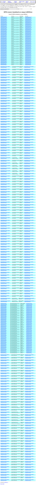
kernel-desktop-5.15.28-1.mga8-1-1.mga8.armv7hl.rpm (29, 189)
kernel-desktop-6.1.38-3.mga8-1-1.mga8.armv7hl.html (5, 288)
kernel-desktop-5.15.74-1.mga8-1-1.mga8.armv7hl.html (5, 223)
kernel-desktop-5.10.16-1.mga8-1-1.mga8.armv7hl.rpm (29, 67)
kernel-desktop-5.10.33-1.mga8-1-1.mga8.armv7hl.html (5, 82)
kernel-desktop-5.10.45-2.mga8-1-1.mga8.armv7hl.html (5, 93)
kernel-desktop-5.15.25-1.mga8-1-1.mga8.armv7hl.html (5, 186)
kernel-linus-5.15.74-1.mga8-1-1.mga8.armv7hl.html (4, 469)
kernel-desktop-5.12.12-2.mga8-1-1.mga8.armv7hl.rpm (29, 121)
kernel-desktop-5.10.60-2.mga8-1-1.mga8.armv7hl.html (5, 106)
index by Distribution (10, 2)
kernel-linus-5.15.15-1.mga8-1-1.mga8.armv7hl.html (4, 425)
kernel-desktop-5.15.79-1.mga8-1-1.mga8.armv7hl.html (5, 225)
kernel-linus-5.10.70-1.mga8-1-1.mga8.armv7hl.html (4, 396)
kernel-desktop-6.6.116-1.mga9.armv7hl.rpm (28, 26)
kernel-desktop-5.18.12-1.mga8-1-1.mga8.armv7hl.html (5, 254)
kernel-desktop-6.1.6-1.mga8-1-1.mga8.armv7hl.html (4, 296)
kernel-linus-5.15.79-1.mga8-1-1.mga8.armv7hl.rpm (29, 472)
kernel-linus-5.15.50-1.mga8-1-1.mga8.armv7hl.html (4, 456)
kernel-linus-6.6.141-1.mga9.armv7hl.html (3, 305)
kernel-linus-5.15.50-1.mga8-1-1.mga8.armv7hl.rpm (29, 456)
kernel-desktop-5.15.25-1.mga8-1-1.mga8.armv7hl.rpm (29, 186)
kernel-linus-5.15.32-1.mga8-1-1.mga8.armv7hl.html (4, 441)
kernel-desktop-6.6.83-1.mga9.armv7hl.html (3, 35)
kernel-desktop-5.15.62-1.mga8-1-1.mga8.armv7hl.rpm (29, 218)
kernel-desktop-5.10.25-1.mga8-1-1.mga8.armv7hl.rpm (29, 74)
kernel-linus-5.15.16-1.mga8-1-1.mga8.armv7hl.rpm (29, 428)
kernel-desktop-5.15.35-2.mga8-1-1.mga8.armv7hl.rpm (29, 194)
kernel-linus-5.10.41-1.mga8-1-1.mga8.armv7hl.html (4, 373)
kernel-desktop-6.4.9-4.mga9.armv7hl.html (3, 64)
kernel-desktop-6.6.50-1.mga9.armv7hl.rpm (28, 47)
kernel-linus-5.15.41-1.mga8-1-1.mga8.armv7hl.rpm (29, 449)
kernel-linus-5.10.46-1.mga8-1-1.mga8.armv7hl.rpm (29, 381)
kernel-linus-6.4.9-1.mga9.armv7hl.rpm (29, 352)
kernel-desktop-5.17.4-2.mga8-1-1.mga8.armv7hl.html (5, 249)
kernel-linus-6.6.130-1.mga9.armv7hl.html (3, 311)
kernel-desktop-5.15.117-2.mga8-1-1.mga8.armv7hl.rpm (29, 166)
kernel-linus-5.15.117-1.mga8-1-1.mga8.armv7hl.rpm (29, 415)
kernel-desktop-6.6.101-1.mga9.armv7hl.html (3, 29)
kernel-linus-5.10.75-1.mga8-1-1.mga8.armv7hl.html (4, 399)
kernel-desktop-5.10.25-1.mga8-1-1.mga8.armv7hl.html (5, 74)
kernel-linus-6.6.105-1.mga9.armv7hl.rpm (29, 316)
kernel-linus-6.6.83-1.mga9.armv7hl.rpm (29, 323)
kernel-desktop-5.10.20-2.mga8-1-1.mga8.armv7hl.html (5, 72)
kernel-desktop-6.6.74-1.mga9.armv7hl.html (3, 38)
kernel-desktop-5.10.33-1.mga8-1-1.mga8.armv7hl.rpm (29, 82)
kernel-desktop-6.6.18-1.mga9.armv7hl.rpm (28, 55)
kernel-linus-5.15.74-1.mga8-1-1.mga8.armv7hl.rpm (29, 469)
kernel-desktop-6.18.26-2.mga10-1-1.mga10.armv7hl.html (5, 298)
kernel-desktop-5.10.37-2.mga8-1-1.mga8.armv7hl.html (5, 85)
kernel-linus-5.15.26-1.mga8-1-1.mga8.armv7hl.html (4, 435)
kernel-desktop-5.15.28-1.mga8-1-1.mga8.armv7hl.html (5, 189)
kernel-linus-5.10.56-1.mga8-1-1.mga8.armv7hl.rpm (29, 389)
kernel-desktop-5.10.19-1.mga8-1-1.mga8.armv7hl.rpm (29, 69)
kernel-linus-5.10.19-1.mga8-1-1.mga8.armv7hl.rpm (29, 357)
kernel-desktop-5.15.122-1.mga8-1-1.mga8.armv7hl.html (5, 171)
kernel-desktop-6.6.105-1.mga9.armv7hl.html (3, 28)
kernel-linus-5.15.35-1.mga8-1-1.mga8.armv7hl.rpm (29, 443)
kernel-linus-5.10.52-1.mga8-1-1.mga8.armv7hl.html (4, 386)
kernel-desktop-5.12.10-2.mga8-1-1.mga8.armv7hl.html (5, 119)
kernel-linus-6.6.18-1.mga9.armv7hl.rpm (29, 343)
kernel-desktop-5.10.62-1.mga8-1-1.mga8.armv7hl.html (5, 108)
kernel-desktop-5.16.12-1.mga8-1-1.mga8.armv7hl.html (5, 238)
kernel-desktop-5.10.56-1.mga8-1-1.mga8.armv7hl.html (5, 103)
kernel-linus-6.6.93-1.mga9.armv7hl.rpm (29, 319)
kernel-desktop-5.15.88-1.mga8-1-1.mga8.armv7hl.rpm (29, 231)
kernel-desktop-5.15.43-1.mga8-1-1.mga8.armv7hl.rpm (29, 202)
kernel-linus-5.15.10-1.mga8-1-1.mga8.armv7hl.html (4, 404)
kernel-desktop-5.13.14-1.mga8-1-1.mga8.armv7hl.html (5, 140)
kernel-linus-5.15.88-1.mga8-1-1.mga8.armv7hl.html (4, 477)
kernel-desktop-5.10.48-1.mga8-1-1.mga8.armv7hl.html (5, 98)
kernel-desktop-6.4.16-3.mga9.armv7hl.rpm (28, 62)
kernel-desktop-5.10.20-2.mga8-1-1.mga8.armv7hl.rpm (29, 72)
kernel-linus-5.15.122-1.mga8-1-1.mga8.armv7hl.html (5, 420)
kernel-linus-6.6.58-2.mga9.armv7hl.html (3, 331)
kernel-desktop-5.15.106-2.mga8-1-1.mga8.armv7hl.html (5, 158)
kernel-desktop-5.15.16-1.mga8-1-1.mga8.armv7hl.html (5, 179)
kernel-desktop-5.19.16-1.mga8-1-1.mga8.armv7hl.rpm (29, 265)
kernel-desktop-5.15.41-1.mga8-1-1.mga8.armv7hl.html (5, 199)
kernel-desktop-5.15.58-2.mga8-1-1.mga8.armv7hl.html (5, 212)
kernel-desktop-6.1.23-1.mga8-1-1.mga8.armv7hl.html (5, 280)
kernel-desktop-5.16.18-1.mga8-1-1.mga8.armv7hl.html (5, 244)
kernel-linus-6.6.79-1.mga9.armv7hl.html (3, 324)
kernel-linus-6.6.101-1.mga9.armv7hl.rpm (29, 317)
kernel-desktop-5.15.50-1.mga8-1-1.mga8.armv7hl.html (5, 207)
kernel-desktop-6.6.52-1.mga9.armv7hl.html (3, 45)
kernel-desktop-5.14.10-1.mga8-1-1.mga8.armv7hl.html (5, 147)
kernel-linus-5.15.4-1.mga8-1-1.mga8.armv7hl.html (4, 446)
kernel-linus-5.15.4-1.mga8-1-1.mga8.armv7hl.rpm (29, 446)
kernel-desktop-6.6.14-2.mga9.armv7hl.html (3, 57)
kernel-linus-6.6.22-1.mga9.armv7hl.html (3, 342)
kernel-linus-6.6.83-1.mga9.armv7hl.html (3, 323)
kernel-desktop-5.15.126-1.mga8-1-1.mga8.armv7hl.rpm (29, 173)
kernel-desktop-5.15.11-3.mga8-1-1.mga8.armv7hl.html (5, 160)
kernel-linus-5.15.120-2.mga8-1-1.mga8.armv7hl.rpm (29, 417)
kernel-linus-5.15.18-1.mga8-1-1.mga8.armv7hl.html (4, 430)
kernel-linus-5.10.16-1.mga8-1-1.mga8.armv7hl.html (4, 355)
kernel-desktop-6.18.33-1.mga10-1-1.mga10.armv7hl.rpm (29, 301)
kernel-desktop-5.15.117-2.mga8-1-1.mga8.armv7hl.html (5, 166)
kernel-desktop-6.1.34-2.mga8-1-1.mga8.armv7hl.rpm (28, 285)
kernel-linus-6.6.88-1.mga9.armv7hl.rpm (29, 321)
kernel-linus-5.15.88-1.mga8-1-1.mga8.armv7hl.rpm (29, 477)
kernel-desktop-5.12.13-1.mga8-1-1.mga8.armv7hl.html (5, 124)
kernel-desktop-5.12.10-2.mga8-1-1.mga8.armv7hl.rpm (29, 119)
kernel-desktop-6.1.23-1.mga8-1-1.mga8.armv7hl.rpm (28, 280)
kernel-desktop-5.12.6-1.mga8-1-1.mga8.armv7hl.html (5, 132)
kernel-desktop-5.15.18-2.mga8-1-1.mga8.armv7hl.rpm (29, 181)
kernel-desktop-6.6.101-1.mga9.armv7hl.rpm (28, 29)
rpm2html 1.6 (6, 482)
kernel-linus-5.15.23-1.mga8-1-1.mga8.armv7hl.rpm (29, 433)
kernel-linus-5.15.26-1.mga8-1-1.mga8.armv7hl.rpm (29, 435)
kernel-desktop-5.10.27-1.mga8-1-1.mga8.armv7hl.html (5, 77)
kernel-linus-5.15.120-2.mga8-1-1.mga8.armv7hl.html (5, 417)
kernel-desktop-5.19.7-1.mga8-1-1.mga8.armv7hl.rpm (28, 270)
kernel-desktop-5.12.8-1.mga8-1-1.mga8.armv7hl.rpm (28, 134)
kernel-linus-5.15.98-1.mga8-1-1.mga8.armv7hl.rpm (29, 480)
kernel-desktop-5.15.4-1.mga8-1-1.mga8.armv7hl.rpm (28, 197)
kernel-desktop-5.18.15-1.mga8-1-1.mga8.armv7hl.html (5, 257)
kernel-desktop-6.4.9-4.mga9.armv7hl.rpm (28, 64)
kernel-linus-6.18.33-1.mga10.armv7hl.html (3, 304)
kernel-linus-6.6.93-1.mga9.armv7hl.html (3, 319)
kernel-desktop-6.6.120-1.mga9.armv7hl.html (3, 24)
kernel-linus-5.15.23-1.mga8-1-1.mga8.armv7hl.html (4, 433)
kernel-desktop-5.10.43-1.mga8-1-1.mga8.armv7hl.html (5, 90)
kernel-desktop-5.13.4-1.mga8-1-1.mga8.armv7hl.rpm (28, 142)
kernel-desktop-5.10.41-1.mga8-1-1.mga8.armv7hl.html (5, 87)
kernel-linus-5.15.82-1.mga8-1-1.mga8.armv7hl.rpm (29, 475)
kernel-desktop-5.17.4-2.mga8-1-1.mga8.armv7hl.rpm (28, 249)
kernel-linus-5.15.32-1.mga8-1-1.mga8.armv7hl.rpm (29, 441)
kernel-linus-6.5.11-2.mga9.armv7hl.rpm (29, 349)
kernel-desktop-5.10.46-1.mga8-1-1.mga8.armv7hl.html (5, 95)
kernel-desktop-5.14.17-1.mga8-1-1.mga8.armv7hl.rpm (29, 153)
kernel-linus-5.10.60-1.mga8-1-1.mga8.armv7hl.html (4, 391)
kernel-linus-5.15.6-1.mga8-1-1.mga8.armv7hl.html (4, 464)
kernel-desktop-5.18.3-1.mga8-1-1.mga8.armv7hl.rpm (28, 259)
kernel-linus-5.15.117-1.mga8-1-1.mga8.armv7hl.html (5, 415)
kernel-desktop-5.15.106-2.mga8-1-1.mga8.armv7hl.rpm (29, 158)
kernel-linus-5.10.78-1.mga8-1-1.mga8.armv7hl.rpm (29, 402)
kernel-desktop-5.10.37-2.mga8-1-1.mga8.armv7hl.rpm (29, 85)
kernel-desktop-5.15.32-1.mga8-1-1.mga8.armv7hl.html (5, 192)
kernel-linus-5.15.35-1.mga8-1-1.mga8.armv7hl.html (4, 443)
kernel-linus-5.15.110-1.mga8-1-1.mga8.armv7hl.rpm (29, 412)
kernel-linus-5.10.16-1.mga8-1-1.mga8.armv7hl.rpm (29, 355)
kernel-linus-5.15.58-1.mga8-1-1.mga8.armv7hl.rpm (29, 462)
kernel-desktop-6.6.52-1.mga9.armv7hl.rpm (28, 45)
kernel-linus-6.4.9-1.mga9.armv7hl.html (3, 352)
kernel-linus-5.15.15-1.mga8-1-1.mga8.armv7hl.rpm (29, 425)
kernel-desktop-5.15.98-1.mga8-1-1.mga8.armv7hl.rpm (29, 233)
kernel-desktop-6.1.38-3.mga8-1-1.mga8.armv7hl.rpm (28, 288)
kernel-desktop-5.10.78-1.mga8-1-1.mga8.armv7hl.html (5, 116)
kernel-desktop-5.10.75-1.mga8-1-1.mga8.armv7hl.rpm (29, 114)
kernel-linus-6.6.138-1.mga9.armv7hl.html (3, 307)
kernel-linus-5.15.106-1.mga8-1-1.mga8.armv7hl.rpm (29, 407)
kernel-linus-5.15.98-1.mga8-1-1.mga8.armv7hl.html (4, 480)
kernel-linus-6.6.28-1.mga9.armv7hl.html (3, 340)
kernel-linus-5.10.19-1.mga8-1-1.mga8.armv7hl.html (4, 357)
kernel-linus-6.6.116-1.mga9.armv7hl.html (3, 314)
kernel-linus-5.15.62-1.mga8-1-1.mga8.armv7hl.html (4, 467)
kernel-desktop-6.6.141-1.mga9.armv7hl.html (3, 17)
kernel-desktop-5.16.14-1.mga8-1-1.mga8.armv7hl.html (5, 241)
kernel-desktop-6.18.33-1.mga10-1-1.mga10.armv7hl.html (5, 301)
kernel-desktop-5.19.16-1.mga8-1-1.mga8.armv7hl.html (5, 265)
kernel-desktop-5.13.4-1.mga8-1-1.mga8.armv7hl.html (5, 142)
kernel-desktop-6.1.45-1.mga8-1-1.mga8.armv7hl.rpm (28, 293)
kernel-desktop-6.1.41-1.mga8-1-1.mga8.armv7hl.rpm (28, 291)
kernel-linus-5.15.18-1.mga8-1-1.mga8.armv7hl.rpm (29, 430)
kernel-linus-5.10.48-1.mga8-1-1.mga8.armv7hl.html (4, 383)
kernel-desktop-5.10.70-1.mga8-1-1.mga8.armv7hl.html (5, 111)
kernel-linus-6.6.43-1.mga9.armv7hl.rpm (29, 337)
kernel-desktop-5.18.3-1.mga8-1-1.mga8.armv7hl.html (5, 259)
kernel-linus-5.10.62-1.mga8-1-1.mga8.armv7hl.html (4, 394)
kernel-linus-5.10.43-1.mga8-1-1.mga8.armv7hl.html (4, 376)
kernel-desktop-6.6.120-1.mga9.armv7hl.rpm (28, 24)
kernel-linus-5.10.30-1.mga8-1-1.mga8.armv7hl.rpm (29, 365)
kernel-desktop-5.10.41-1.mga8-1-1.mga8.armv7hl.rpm (29, 87)
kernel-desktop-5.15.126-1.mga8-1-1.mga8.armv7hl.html (5, 173)
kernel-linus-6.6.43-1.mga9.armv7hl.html (3, 337)
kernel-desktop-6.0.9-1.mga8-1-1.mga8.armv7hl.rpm (28, 275)
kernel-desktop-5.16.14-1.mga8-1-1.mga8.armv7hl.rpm (29, 241)
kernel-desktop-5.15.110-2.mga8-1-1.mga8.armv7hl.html (5, 163)
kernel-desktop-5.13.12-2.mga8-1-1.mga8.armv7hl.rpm (29, 137)
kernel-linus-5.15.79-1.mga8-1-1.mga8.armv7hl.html (4, 472)
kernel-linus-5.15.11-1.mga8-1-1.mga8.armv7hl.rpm (29, 409)
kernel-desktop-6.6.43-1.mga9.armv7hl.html (3, 48)
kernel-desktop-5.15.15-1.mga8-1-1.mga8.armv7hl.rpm (29, 176)
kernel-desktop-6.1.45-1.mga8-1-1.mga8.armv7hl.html (5, 293)
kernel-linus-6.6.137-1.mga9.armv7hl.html (3, 309)
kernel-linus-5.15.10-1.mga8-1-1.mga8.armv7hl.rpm (29, 404)
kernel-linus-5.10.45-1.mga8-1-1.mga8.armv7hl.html (4, 378)
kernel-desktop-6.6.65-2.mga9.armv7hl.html (3, 40)
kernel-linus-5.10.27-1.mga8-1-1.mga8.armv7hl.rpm (29, 363)
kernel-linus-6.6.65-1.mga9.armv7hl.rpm (29, 328)
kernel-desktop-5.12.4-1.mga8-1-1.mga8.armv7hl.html (5, 129)
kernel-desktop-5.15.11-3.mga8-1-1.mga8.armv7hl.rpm (29, 160)
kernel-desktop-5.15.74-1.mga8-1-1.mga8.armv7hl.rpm (29, 223)
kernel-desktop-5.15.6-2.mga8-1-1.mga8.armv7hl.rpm (28, 215)
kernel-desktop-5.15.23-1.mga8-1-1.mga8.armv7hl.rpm (29, 184)
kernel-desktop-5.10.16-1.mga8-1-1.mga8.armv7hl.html (5, 67)
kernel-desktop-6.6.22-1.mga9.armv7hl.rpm (28, 54)
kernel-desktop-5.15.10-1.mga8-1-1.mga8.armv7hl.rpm (29, 155)
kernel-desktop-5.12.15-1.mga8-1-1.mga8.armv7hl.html (5, 127)
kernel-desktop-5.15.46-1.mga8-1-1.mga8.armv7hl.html (5, 205)
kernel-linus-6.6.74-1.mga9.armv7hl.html (3, 326)
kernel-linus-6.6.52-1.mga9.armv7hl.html (3, 333)
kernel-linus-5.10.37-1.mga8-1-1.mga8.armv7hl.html (4, 370)
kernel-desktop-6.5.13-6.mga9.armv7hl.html (3, 59)
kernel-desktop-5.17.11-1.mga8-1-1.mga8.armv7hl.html (5, 246)
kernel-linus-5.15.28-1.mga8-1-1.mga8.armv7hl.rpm (29, 438)
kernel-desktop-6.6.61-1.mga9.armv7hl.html (3, 41)
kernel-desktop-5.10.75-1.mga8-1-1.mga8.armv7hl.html (5, 114)
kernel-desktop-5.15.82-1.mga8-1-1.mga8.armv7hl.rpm (29, 228)
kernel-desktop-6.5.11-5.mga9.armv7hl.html (3, 61)
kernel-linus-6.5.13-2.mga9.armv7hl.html (3, 347)
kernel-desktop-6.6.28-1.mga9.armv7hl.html (3, 52)
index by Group (4, 2)
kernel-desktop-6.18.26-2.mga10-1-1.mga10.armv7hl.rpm (29, 298)
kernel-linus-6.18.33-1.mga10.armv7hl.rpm (29, 304)
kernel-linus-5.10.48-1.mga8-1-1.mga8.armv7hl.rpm (29, 383)
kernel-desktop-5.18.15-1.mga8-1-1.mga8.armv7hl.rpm (29, 257)
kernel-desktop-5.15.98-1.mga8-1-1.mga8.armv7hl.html (5, 233)
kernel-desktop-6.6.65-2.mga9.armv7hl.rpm (28, 40)
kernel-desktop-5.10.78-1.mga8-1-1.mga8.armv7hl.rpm (29, 116)
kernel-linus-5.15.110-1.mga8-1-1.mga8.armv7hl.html (5, 412)
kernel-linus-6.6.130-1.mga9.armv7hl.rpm (29, 311)
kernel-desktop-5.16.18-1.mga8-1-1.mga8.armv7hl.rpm (29, 244)
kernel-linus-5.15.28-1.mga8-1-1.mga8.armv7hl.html (4, 438)
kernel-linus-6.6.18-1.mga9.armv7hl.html (3, 343)
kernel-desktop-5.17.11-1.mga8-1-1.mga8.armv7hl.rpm (29, 246)
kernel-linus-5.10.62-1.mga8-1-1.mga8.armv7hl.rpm (29, 394)
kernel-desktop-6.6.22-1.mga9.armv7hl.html (3, 54)
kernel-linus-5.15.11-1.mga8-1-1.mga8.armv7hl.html (4, 409)
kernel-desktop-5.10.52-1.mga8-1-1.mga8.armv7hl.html (5, 100)
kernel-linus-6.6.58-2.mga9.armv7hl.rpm (29, 331)
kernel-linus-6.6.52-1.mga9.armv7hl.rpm (29, 333)
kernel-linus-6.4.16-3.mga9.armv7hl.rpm (29, 350)
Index (2, 1)
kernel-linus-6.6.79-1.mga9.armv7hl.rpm (29, 324)
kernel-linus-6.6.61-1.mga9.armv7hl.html (3, 330)
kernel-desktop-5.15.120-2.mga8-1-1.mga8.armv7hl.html (5, 168)
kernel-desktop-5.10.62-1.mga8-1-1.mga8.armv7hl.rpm (29, 108)
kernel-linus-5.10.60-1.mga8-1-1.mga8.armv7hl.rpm (29, 391)
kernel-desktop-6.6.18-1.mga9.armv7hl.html (3, 55)
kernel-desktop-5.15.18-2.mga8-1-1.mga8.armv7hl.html (5, 181)
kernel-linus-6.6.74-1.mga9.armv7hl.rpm (29, 326)
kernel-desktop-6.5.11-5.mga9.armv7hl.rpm (28, 61)
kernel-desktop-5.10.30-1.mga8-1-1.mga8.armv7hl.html (5, 80)
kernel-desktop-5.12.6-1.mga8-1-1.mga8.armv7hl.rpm (28, 132)
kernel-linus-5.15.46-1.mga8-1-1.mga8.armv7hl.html (4, 454)
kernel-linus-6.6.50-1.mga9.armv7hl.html (3, 335)
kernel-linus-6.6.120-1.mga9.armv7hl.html (3, 312)
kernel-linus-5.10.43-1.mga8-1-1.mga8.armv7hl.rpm (29, 376)
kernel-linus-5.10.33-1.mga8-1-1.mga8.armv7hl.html (4, 368)
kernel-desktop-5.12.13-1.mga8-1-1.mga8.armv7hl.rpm (29, 124)
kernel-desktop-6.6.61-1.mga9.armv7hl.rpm (28, 41)
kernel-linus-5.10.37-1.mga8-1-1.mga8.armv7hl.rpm (29, 370)
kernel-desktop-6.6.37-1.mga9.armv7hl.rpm (28, 50)
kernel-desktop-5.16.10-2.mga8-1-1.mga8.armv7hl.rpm (29, 236)
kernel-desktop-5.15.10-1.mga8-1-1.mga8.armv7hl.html (5, 155)
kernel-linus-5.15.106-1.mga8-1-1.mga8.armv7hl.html (5, 407)
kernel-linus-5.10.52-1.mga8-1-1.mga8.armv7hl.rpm (29, 386)
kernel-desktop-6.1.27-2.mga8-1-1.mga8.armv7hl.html (5, 283)
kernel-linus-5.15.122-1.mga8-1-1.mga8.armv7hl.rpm (29, 420)
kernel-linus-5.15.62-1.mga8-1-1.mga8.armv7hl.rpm (29, 467)
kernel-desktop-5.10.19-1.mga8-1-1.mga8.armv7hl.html (5, 69)
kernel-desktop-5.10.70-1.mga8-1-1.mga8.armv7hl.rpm (29, 111)
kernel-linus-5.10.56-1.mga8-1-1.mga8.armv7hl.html (4, 389)
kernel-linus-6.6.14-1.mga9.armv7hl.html (3, 345)
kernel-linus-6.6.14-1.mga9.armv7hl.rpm (29, 345)
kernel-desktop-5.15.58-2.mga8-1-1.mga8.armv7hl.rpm (29, 212)
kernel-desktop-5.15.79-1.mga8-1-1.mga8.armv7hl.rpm (29, 225)
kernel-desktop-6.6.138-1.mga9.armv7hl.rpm (28, 19)
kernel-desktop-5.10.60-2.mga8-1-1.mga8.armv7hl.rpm (29, 106)
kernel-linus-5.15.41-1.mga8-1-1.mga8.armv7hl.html (4, 449)
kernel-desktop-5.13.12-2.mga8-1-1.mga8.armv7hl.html (5, 137)
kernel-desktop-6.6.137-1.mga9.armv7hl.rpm (28, 21)
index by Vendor (16, 2)
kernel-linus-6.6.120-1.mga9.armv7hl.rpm (29, 312)
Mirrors (32, 1)
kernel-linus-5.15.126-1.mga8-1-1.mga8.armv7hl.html (5, 422)
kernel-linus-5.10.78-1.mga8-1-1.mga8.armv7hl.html (4, 402)
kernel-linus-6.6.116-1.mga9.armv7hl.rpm (29, 314)
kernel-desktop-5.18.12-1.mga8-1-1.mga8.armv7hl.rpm (29, 254)
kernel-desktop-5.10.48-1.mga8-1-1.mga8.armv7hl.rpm (29, 98)
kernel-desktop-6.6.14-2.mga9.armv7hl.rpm (28, 57)
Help (34, 1)
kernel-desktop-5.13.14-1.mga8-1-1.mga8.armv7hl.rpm (29, 140)
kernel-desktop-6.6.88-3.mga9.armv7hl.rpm (28, 33)
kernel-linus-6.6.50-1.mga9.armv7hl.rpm (29, 335)
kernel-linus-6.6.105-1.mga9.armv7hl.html (3, 316)
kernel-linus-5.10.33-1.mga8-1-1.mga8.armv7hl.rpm (29, 368)
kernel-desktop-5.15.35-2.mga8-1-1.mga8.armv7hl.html (5, 194)
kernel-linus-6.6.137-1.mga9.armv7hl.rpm (29, 309)
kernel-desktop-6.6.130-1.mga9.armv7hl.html (3, 22)
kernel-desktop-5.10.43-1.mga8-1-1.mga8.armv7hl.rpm (29, 90)
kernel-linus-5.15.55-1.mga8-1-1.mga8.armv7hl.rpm (29, 459)
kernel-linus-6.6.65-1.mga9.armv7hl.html (3, 328)
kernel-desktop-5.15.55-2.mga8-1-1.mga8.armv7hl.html (5, 210)
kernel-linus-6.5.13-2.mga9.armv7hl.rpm (29, 347)
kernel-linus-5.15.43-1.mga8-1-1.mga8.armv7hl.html (4, 451)
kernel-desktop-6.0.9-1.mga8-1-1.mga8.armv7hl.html (4, 275)
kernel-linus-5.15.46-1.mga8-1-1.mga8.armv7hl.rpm (29, 454)
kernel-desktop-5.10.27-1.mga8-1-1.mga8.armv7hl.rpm (29, 77)
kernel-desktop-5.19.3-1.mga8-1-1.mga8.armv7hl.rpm (28, 267)
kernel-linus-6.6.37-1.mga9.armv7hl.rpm (29, 338)
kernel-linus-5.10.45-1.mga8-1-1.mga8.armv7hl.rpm (29, 378)
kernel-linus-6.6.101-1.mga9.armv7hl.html (3, 317)
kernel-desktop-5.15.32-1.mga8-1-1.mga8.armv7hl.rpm (29, 192)
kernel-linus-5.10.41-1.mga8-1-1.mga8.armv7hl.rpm (29, 373)
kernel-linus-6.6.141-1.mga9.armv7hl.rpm (29, 305)
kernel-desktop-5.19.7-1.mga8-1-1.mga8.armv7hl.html (5, 270)
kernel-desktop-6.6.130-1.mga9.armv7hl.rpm (28, 22)
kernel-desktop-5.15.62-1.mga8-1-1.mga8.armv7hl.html (5, 218)
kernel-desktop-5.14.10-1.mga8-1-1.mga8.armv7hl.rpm (29, 147)
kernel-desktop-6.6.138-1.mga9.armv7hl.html (3, 19)
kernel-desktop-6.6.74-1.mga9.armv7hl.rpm (28, 38)
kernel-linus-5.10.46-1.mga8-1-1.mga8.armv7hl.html (4, 381)
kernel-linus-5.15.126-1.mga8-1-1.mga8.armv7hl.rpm (29, 422)
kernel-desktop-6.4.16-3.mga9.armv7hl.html (3, 62)
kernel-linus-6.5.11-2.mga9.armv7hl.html (3, 349)
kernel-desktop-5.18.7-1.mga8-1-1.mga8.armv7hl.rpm (28, 262)
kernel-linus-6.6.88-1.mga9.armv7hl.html (3, 321)
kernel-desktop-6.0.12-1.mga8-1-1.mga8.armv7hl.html (5, 272)
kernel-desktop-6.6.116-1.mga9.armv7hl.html (3, 26)
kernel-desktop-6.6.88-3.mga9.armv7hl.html (3, 33)
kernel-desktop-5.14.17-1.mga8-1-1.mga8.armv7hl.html (5, 153)
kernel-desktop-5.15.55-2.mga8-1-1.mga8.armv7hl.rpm (29, 210)
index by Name (27, 2)
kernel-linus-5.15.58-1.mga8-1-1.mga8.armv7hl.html (4, 462)
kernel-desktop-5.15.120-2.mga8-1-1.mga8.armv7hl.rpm (29, 168)
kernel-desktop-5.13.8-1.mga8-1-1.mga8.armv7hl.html (5, 145)
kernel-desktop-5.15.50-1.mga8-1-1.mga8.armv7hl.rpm (29, 207)
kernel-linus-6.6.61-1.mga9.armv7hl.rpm (29, 330)
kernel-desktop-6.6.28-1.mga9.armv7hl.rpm (28, 52)
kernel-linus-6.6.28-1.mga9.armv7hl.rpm (29, 340)
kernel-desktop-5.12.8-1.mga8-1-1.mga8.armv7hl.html (5, 134)
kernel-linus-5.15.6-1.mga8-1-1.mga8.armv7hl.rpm (29, 464)
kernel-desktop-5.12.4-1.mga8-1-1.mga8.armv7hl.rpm (28, 129)
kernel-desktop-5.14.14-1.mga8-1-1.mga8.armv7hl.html (5, 150)
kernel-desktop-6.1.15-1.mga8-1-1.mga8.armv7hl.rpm (28, 278)
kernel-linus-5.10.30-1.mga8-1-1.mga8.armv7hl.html (4, 365)
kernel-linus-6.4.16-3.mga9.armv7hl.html (3, 350)
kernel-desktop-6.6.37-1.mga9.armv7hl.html (3, 50)
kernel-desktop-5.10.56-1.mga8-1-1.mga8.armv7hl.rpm (29, 103)
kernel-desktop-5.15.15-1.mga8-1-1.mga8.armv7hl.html (5, 176)
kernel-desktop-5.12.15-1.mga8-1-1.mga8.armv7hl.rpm (29, 127)
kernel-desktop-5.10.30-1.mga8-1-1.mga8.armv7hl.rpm (29, 80)
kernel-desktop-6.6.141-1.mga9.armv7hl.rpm (28, 17)
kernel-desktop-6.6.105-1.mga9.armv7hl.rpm (28, 28)
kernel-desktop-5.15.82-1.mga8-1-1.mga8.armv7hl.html (5, 228)
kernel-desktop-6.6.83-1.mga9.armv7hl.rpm (28, 35)
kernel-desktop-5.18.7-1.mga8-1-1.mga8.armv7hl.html (5, 262)
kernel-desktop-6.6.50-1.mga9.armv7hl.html (3, 47)
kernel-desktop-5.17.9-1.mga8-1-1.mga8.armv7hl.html (5, 252)
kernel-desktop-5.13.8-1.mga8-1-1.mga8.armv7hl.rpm (28, 145)
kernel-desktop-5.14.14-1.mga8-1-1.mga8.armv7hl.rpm (29, 150)
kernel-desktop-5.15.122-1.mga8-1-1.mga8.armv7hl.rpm (29, 171)
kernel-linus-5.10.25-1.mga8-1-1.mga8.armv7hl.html (4, 360)
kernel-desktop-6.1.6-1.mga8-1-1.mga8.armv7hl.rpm (28, 296)
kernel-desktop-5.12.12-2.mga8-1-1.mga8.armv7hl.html (5, 121)
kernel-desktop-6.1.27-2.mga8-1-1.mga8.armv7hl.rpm (28, 283)
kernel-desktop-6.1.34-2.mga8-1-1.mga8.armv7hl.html (5, 285)
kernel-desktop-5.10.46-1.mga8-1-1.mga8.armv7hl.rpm (29, 95)
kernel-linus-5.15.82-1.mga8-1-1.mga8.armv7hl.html (4, 475)
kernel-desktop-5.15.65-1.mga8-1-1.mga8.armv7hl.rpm (29, 220)
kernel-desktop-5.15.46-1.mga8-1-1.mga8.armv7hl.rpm (29, 205)
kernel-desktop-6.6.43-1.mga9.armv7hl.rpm (28, 48)
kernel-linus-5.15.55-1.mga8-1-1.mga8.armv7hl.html (4, 459)
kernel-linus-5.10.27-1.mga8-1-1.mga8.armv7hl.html (4, 363)
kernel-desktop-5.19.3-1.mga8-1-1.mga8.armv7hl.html (5, 267)
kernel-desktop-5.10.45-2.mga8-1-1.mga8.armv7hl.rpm (29, 93)
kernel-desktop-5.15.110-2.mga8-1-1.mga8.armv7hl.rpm (29, 163)
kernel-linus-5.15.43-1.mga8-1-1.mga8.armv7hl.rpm (29, 451)
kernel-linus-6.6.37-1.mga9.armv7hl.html (3, 338)
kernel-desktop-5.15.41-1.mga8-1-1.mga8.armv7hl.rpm (29, 199)
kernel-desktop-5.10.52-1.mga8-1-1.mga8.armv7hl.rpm (29, 100)
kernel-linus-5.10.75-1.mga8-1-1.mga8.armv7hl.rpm (29, 399)
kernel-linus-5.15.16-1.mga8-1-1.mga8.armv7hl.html (4, 428)
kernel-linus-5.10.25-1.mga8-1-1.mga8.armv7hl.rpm (29, 360)
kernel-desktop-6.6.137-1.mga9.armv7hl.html (3, 21)
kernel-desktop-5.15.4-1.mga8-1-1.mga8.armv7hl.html (5, 197)
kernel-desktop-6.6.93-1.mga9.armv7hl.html (3, 31)
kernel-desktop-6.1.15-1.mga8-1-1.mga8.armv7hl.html (5, 278)
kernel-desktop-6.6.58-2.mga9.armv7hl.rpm (28, 43)
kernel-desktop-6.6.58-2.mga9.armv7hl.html (3, 43)
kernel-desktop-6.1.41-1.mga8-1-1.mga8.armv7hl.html (5, 291)
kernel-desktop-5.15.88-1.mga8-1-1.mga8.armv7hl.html (5, 231)
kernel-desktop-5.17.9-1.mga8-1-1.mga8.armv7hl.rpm (28, 252)
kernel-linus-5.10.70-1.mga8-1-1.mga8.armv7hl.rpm (29, 396)
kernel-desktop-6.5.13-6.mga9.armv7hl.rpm (28, 59)
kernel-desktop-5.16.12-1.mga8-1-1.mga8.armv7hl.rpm (29, 238)
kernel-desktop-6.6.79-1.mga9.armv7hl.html (3, 36)
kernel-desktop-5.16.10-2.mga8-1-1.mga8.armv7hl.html (5, 236)
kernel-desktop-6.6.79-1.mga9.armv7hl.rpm (28, 36)
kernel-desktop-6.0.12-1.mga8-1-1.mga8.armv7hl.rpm (28, 272)
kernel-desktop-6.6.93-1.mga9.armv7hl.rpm (28, 31)
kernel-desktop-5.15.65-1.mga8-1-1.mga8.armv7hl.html (5, 220)
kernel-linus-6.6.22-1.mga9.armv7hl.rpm (29, 342)
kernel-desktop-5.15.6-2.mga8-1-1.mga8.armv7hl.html (5, 215)
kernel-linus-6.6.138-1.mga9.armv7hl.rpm (29, 307)
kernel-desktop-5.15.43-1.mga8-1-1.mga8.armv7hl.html (5, 202)
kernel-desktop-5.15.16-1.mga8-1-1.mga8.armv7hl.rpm (29, 179)
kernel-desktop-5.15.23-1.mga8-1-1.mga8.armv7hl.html (5, 184)
